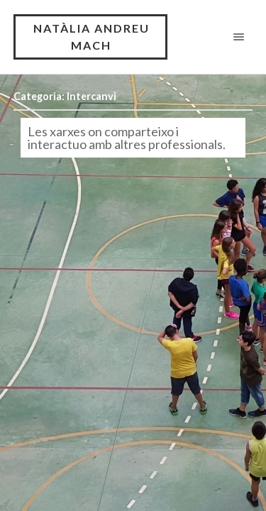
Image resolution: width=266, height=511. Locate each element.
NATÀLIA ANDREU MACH (91, 36)
